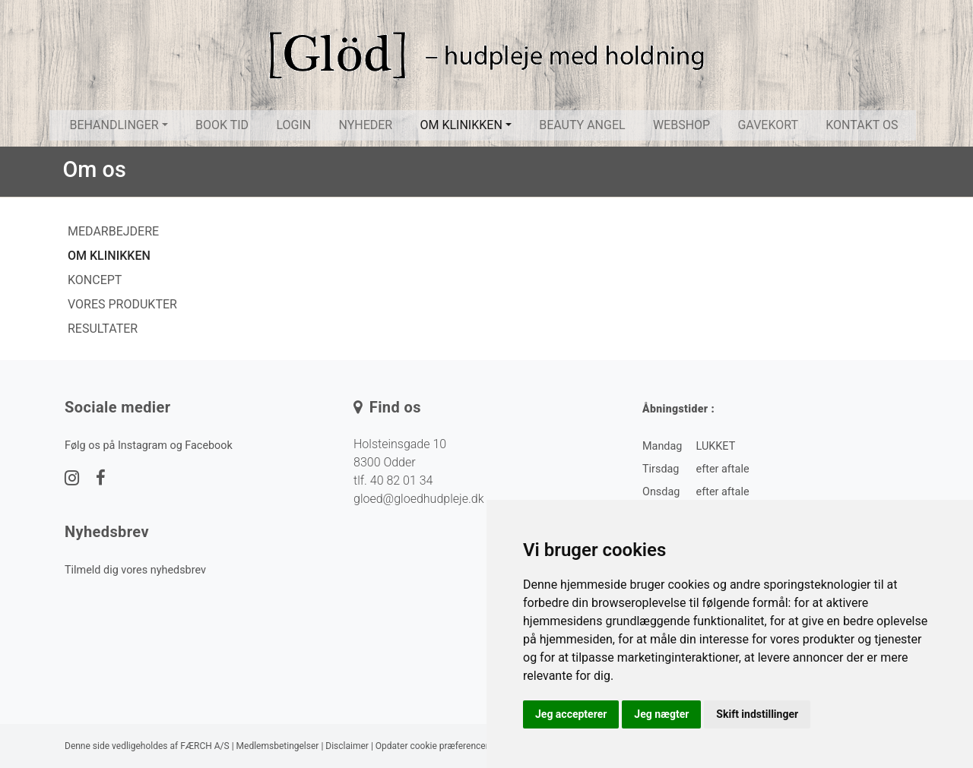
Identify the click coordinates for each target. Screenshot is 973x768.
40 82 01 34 (401, 480)
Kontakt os (862, 125)
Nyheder (365, 125)
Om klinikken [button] (461, 125)
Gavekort (767, 125)
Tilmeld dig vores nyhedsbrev (135, 570)
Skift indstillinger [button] (757, 714)
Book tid (222, 125)
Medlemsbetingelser (277, 746)
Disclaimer (347, 746)
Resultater (103, 328)
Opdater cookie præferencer (432, 746)
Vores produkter (122, 304)
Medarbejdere (113, 231)
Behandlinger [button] (113, 125)
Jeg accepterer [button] (571, 714)
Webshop (681, 125)
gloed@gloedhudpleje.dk (418, 498)
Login (293, 125)
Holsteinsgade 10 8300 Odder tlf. (399, 462)
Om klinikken (109, 255)
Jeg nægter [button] (661, 714)
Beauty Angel (582, 125)
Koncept (95, 280)
